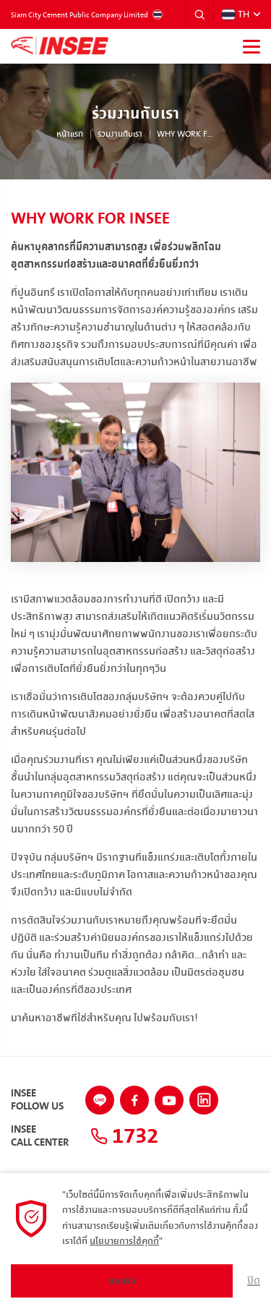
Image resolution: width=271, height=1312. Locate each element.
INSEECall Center (40, 1136)
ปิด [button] (253, 1281)
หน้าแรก (69, 134)
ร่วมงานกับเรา (120, 134)
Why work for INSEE (186, 134)
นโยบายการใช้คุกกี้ (124, 1241)
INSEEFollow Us (37, 1100)
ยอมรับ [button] (122, 1281)
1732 (124, 1136)
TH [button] (235, 14)
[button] (199, 14)
